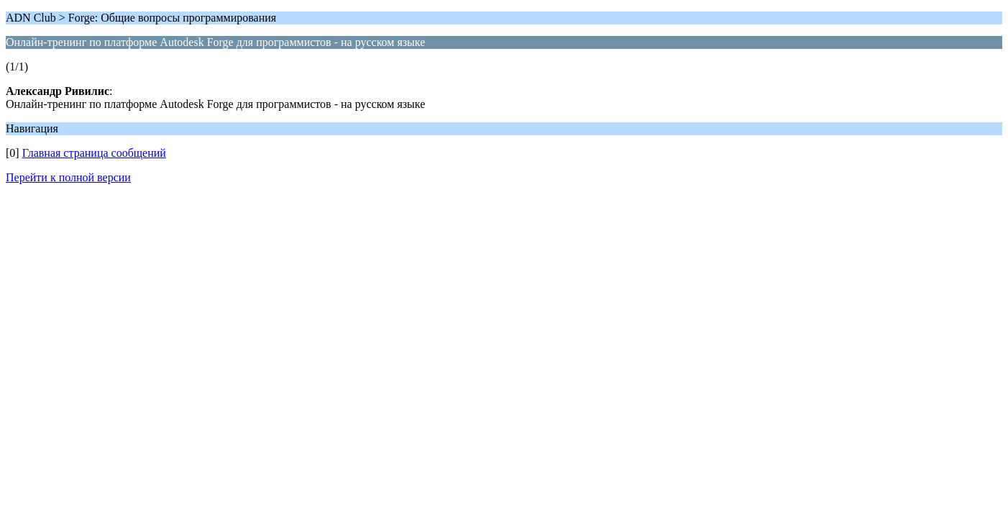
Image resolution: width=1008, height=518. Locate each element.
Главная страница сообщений (94, 153)
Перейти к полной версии (68, 177)
